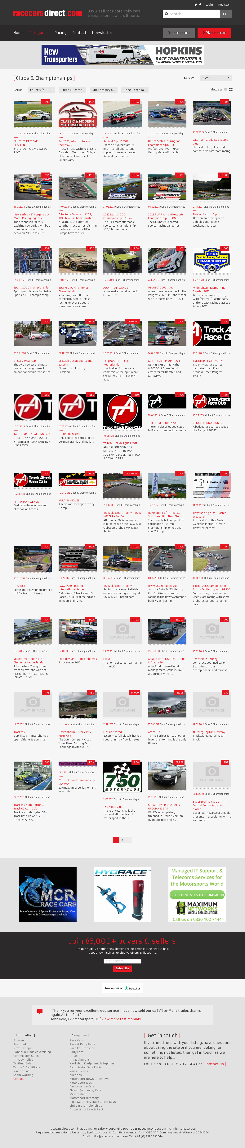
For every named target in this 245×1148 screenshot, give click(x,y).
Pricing (61, 32)
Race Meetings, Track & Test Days (92, 1102)
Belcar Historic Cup (205, 214)
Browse (18, 1040)
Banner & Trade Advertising (32, 1052)
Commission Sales (26, 1056)
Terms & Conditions (26, 1067)
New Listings (22, 1048)
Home (18, 32)
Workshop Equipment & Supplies (92, 1063)
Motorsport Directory (84, 1098)
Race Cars (76, 1040)
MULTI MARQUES (69, 500)
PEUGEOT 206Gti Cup (160, 287)
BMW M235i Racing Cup (162, 586)
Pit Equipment (79, 1059)
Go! (225, 14)
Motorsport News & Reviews (89, 1079)
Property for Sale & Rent (86, 1109)
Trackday (19, 732)
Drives (73, 1056)
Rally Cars (76, 1052)
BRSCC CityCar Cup (25, 360)
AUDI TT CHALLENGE (115, 287)
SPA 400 (19, 586)
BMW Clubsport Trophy (117, 586)
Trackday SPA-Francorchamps (78, 659)
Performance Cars (81, 1086)
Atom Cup (154, 732)
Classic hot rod (112, 732)
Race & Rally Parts (82, 1044)
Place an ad (214, 33)
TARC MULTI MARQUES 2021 (120, 443)
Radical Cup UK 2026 (116, 141)
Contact (79, 32)
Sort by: (189, 78)
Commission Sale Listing (86, 1067)
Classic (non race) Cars (85, 1090)
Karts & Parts (78, 1071)
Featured (19, 1044)
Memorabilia (78, 1094)
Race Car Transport (82, 1048)
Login (209, 4)
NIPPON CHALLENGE (26, 501)
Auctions (75, 1075)
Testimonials (22, 1063)
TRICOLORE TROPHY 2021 (208, 361)
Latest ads (179, 33)
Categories (39, 32)
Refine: (18, 90)
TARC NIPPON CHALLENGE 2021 (32, 434)
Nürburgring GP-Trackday (209, 732)
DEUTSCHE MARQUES (71, 434)
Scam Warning (23, 1075)
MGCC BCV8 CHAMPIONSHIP (165, 361)
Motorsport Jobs (80, 1082)
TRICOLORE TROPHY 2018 (163, 423)
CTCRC (106, 659)
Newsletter (102, 32)
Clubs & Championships (85, 1105)
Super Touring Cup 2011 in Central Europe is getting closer (209, 805)
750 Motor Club (112, 807)
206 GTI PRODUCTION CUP (208, 423)
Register (224, 4)
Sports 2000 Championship (31, 287)
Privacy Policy (23, 1059)
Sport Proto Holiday (205, 659)
